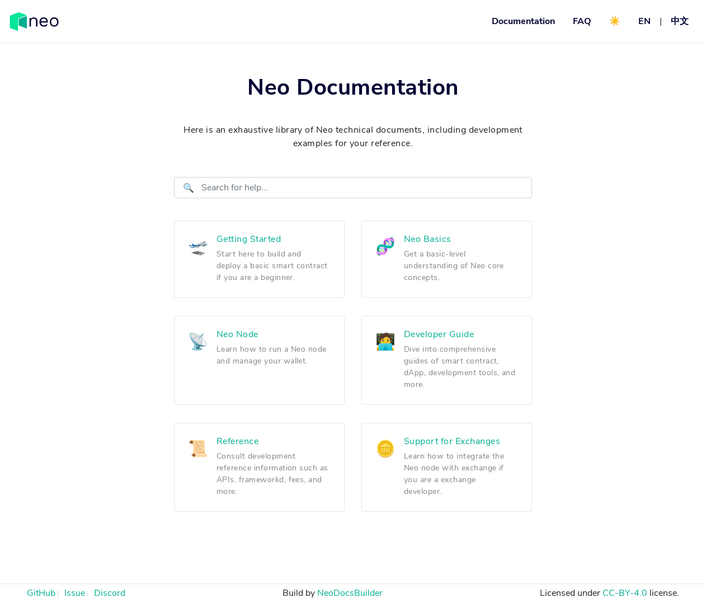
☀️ (614, 21)
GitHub (41, 593)
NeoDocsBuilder (350, 593)
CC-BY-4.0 (625, 593)
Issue (74, 593)
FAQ (582, 21)
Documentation (523, 21)
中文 (680, 21)
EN (644, 21)
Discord (109, 593)
